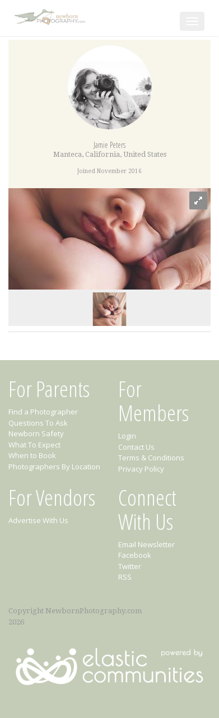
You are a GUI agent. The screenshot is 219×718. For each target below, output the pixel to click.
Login (127, 436)
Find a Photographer (43, 412)
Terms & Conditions (151, 458)
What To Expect (34, 445)
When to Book (32, 455)
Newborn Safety (36, 433)
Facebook (134, 555)
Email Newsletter (146, 544)
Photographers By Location (54, 466)
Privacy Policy (141, 469)
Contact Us (136, 447)
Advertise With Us (38, 520)
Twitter (129, 566)
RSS (125, 577)
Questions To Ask (38, 423)
